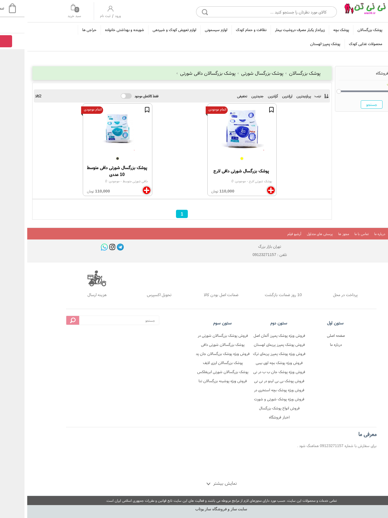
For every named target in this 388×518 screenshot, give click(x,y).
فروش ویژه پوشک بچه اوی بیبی (252, 362)
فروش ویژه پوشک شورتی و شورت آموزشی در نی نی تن (252, 400)
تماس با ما (334, 233)
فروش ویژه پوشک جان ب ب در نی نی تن (252, 372)
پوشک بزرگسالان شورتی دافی (195, 344)
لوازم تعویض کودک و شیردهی (147, 29)
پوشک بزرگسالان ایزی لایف (196, 362)
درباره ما (352, 233)
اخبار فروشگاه (252, 417)
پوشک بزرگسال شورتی (233, 73)
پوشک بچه (314, 29)
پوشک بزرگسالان (342, 29)
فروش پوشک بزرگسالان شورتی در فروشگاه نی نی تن (195, 336)
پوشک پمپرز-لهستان (298, 43)
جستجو (344, 104)
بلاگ (367, 233)
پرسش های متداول (293, 233)
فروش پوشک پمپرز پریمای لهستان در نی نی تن (252, 345)
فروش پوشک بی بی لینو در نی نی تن (252, 381)
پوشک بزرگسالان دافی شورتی (179, 73)
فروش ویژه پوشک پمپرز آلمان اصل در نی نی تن (252, 336)
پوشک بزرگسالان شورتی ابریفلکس (195, 371)
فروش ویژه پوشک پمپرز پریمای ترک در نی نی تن (252, 354)
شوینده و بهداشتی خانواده (97, 29)
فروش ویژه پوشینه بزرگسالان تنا (195, 381)
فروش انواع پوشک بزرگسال (252, 408)
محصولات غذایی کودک (338, 43)
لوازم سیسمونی (189, 29)
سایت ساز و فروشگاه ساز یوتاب (194, 509)
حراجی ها (62, 29)
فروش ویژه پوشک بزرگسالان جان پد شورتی (195, 354)
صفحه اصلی (309, 335)
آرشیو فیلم (267, 233)
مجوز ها (316, 233)
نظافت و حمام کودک (224, 29)
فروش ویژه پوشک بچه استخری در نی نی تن (252, 391)
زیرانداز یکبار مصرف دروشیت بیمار (273, 29)
